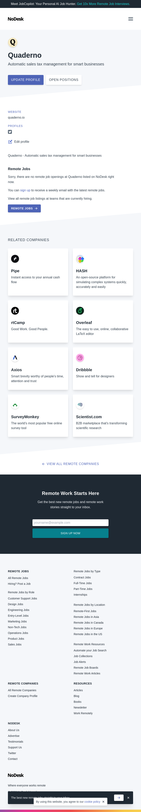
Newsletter (80, 707)
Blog (76, 696)
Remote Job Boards (86, 667)
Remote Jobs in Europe (88, 628)
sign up (25, 190)
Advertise (13, 735)
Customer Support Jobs (22, 598)
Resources (83, 683)
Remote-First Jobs (85, 611)
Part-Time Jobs (83, 589)
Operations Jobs (18, 633)
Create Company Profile (22, 696)
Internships (80, 594)
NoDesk (14, 723)
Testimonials (15, 741)
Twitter (12, 753)
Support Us (15, 747)
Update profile (25, 79)
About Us (13, 730)
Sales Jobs (14, 644)
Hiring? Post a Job (19, 583)
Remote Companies (23, 683)
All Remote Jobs (18, 578)
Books (77, 701)
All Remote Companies (22, 690)
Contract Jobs (82, 577)
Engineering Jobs (18, 610)
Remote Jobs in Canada (88, 622)
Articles (78, 690)
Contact (12, 758)
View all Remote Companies (70, 464)
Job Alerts (80, 661)
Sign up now (70, 533)
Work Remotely (83, 713)
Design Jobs (15, 604)
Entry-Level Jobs (18, 615)
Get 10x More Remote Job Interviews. (103, 4)
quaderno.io (16, 117)
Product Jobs (16, 638)
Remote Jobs (19, 169)
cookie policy (92, 801)
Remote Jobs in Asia (86, 616)
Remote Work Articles (87, 673)
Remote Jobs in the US (88, 634)
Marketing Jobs (17, 621)
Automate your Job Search (90, 650)
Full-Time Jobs (83, 583)
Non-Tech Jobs (17, 627)
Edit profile (18, 141)
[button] (130, 19)
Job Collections (83, 656)
